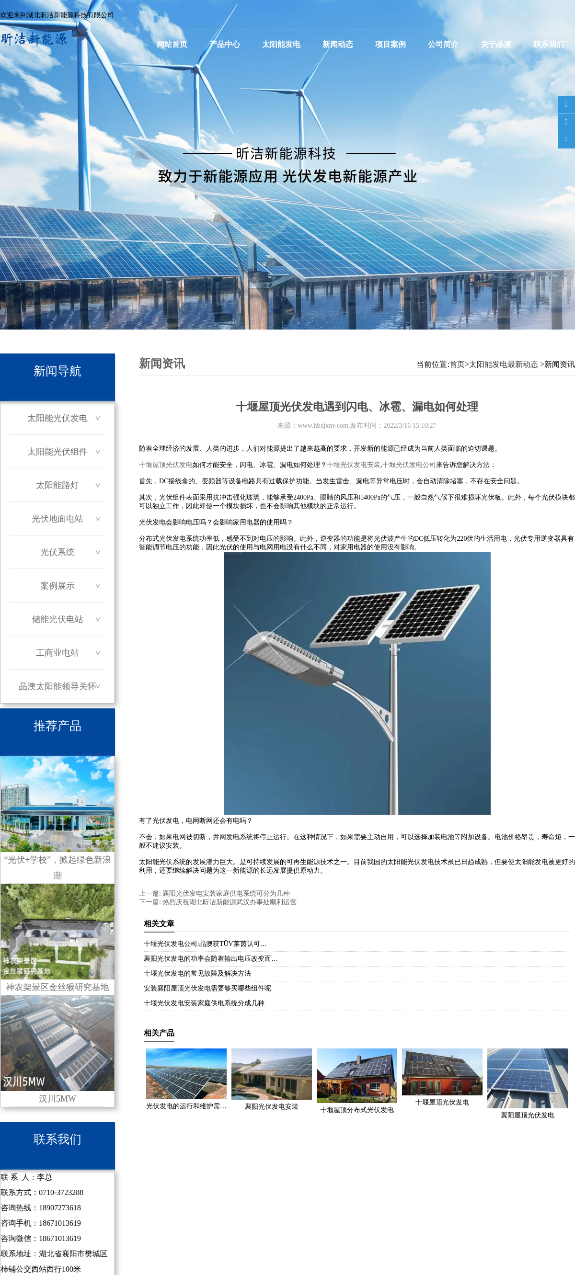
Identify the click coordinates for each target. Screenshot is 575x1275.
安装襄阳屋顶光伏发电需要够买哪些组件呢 (207, 988)
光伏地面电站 (57, 519)
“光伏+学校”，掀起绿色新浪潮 (57, 818)
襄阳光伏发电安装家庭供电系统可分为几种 (225, 893)
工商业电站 (57, 653)
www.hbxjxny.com (323, 425)
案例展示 (57, 586)
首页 (457, 364)
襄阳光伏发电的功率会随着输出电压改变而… (211, 958)
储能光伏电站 (57, 619)
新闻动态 (337, 44)
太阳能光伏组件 (57, 451)
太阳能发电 (281, 44)
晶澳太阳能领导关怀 (57, 686)
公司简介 (443, 44)
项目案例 (390, 44)
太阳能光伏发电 (57, 418)
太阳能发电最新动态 (503, 364)
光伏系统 (57, 552)
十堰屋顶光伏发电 (166, 464)
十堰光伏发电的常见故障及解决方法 (197, 973)
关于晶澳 (496, 44)
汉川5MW (57, 1049)
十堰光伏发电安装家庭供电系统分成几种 (204, 1003)
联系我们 (548, 44)
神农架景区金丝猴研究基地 (57, 938)
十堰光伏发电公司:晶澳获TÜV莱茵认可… (205, 943)
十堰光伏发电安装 (353, 464)
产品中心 (224, 44)
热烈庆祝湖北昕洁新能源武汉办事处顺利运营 (229, 902)
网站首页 (172, 44)
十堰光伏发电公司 (409, 464)
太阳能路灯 (57, 485)
